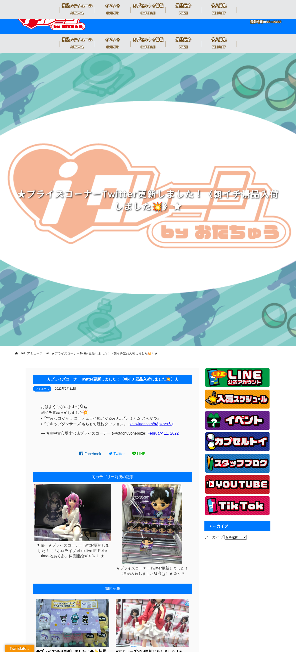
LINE (139, 454)
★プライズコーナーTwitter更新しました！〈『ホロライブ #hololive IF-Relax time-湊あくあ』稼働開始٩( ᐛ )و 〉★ (73, 550)
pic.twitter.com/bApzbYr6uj (151, 424)
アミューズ (42, 388)
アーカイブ (214, 537)
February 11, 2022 (163, 433)
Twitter (117, 454)
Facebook (90, 454)
